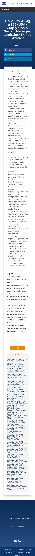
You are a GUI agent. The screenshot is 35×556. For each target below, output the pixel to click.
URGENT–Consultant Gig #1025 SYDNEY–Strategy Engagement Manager (16, 365)
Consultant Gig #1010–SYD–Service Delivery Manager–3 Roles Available (17, 450)
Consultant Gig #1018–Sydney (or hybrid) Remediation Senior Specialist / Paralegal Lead (17, 408)
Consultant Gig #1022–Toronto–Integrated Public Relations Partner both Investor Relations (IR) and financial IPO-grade (17, 384)
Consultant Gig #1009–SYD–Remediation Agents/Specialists (15, 456)
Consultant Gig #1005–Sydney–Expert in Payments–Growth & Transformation (15, 480)
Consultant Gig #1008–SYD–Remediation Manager (17, 460)
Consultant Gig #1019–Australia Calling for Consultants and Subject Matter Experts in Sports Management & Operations (17, 400)
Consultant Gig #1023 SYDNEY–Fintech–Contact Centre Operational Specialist (16, 377)
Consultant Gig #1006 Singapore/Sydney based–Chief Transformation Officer (17, 473)
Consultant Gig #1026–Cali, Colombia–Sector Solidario (17, 360)
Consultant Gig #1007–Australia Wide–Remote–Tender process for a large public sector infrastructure (17, 466)
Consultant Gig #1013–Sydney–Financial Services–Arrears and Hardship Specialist (17, 444)
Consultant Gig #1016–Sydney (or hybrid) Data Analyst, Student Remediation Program (16, 423)
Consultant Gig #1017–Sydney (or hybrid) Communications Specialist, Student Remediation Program (17, 415)
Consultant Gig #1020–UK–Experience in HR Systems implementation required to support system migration (17, 392)
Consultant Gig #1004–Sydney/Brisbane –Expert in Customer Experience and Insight (17, 487)
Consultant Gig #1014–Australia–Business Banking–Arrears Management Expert (15, 437)
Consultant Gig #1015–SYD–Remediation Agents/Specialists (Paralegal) (17, 430)
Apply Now (17, 348)
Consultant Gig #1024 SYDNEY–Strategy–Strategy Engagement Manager (17, 370)
